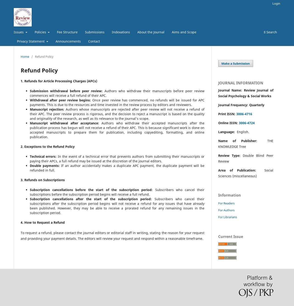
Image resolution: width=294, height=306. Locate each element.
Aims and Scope (184, 32)
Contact (94, 41)
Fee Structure (67, 32)
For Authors (226, 210)
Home (25, 56)
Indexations (121, 32)
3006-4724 (247, 123)
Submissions (95, 32)
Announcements (68, 41)
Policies (41, 32)
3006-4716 (244, 114)
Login (276, 3)
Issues (19, 32)
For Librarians (227, 217)
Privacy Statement (31, 41)
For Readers (226, 203)
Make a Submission (235, 63)
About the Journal (150, 32)
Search (270, 32)
